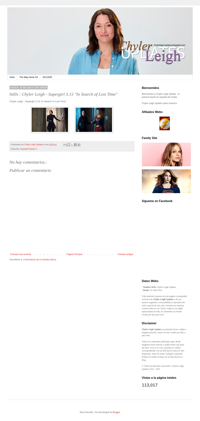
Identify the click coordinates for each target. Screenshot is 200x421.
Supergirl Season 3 (28, 149)
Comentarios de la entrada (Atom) (39, 259)
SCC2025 (47, 77)
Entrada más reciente (20, 254)
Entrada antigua (125, 254)
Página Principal (74, 254)
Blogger (116, 412)
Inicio (12, 77)
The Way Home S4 (28, 77)
